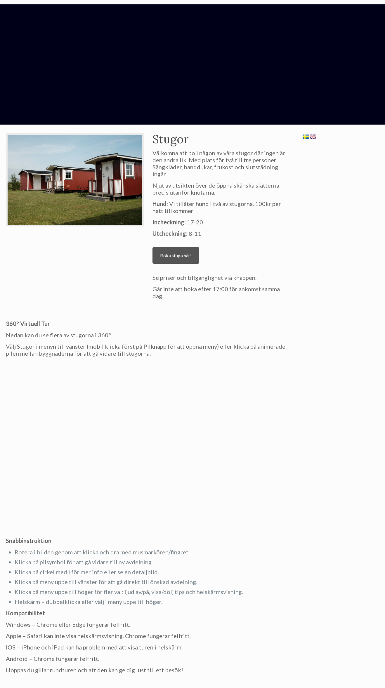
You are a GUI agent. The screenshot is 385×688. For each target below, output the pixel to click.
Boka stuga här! (176, 255)
